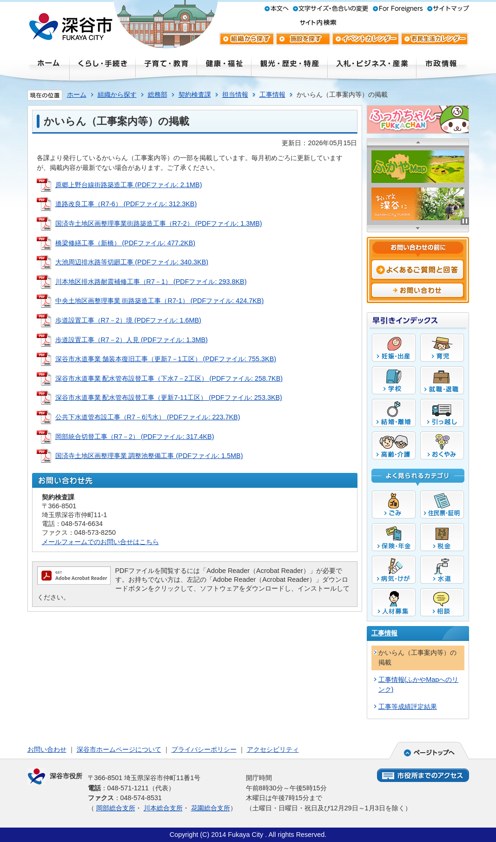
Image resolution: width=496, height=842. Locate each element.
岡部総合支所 (115, 808)
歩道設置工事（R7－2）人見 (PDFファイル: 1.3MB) (131, 340)
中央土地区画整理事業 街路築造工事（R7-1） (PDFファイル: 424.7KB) (159, 300)
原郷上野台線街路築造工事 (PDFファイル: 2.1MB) (128, 185)
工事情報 (272, 94)
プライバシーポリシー (204, 749)
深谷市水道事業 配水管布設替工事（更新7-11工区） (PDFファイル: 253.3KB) (168, 397)
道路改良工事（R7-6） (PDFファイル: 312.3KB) (126, 204)
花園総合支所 (210, 808)
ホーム (76, 94)
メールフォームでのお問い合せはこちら (100, 542)
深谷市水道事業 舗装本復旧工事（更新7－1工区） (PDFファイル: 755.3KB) (166, 359)
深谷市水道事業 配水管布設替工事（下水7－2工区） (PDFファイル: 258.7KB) (169, 378)
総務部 (157, 94)
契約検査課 (195, 94)
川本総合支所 (163, 808)
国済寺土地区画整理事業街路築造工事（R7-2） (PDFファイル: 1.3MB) (158, 223)
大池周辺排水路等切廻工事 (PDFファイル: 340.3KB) (132, 262)
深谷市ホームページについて (119, 749)
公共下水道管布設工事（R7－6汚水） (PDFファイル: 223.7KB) (147, 417)
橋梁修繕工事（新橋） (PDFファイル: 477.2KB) (125, 243)
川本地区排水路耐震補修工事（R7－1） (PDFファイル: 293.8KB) (151, 281)
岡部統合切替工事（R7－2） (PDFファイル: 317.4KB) (134, 436)
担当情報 (235, 94)
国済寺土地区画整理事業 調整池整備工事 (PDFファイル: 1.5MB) (149, 455)
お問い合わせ (46, 749)
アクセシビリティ (273, 749)
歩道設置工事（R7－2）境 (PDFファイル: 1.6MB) (128, 320)
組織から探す (117, 94)
